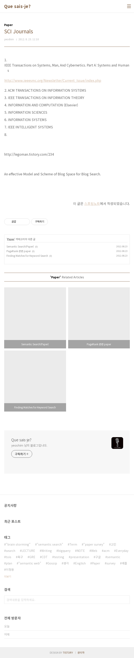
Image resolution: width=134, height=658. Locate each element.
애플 (124, 563)
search (10, 551)
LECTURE (28, 551)
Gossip (52, 563)
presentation (79, 557)
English (80, 563)
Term (73, 544)
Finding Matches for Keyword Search (27, 255)
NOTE (81, 551)
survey (110, 563)
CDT (45, 557)
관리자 (81, 652)
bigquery (64, 551)
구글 (98, 557)
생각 (66, 563)
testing (59, 557)
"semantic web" (29, 563)
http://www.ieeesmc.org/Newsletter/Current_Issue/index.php (52, 80)
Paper (10, 239)
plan (9, 563)
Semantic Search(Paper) (20, 246)
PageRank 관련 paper (18, 251)
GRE (32, 557)
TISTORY (68, 652)
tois (8, 557)
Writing (46, 551)
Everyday (122, 551)
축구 (20, 557)
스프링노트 (92, 203)
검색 (126, 600)
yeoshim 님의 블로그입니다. (29, 445)
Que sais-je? (17, 6)
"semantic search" (50, 544)
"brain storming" (18, 544)
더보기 (7, 576)
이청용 (10, 569)
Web (94, 551)
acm (106, 551)
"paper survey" (94, 544)
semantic (113, 557)
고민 (113, 544)
